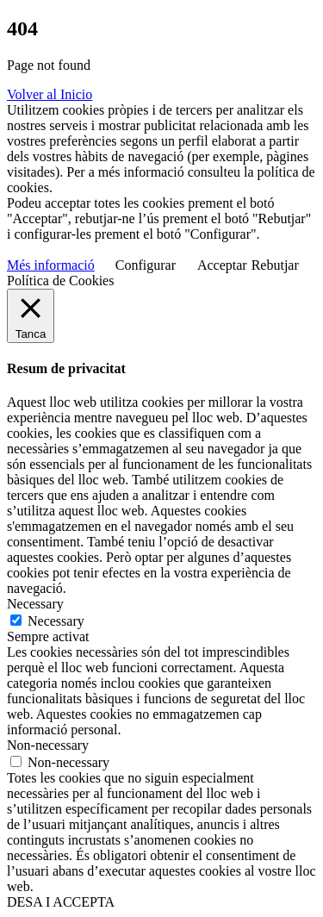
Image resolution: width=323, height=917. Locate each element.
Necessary (56, 621)
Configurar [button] (145, 265)
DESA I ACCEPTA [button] (61, 902)
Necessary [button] (35, 603)
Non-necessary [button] (48, 745)
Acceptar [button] (222, 265)
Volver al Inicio (49, 94)
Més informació (51, 265)
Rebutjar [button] (275, 265)
